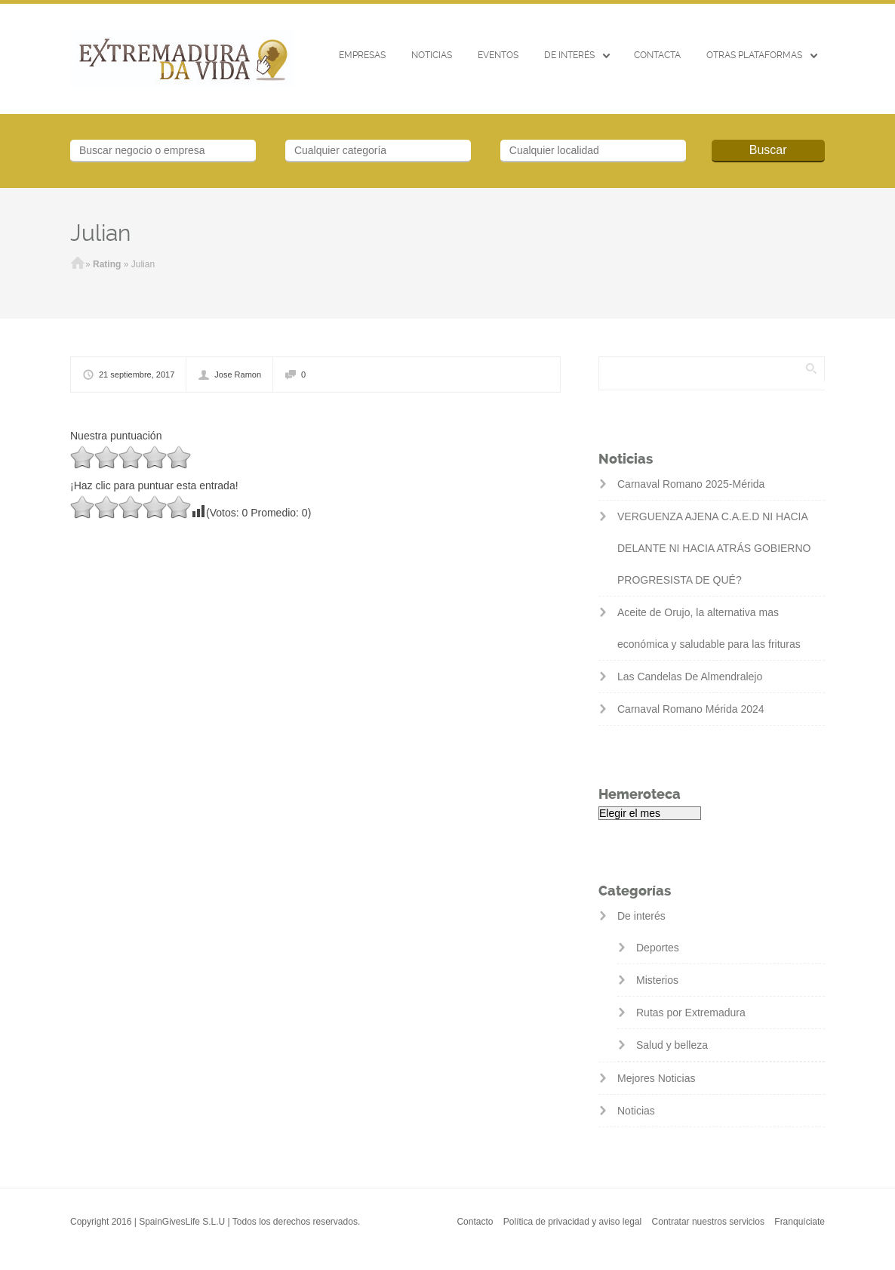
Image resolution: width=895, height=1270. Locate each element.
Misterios (657, 980)
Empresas (362, 55)
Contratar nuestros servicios (708, 1221)
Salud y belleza (672, 1045)
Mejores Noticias (656, 1078)
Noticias (431, 55)
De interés (569, 55)
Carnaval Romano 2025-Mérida (690, 484)
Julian (100, 233)
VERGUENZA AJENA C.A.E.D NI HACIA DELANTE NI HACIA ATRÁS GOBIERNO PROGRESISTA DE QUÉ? (713, 548)
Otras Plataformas (754, 55)
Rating (107, 264)
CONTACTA (657, 55)
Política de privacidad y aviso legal (572, 1221)
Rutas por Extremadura (691, 1012)
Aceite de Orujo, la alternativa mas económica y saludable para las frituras (709, 628)
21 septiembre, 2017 (136, 374)
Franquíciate (799, 1221)
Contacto (475, 1221)
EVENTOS (498, 55)
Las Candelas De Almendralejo (689, 676)
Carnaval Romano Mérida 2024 (690, 709)
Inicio (77, 264)
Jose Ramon (237, 374)
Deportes (657, 948)
